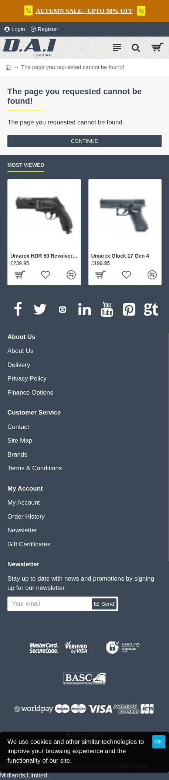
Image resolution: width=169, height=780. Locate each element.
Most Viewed (25, 165)
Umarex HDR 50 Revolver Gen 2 (44, 256)
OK (158, 742)
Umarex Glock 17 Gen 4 (120, 256)
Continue (84, 141)
